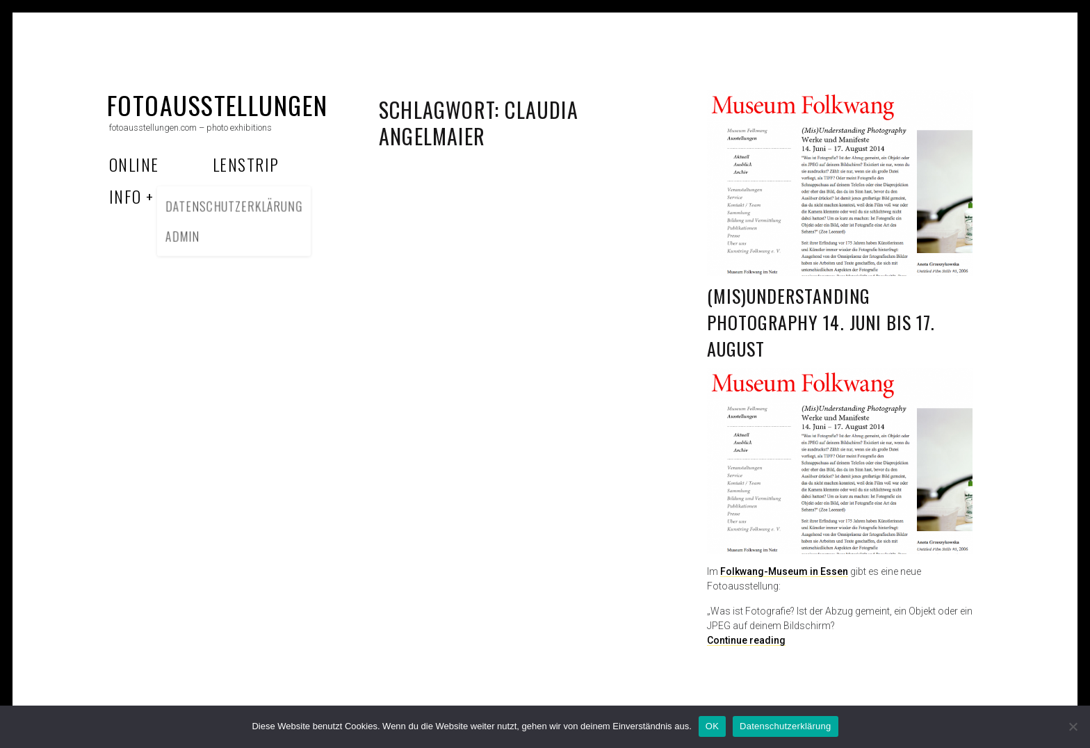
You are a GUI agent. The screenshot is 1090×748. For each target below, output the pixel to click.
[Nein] (1073, 726)
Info (125, 196)
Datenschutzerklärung (785, 726)
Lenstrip (246, 164)
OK (712, 726)
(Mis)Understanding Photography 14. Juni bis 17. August (821, 321)
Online (134, 164)
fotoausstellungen (217, 104)
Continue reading (746, 640)
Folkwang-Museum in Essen (784, 571)
